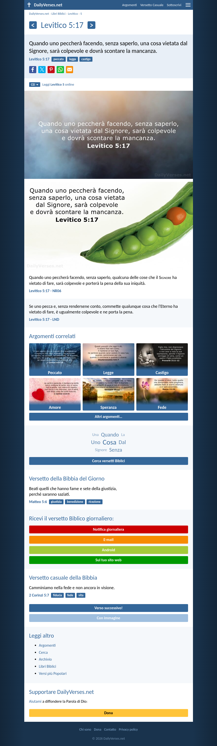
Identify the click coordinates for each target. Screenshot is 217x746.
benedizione (75, 502)
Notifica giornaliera (108, 529)
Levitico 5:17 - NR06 (45, 290)
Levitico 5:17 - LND (44, 319)
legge (72, 59)
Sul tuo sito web (108, 560)
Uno (95, 442)
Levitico (73, 13)
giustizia (56, 502)
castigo (85, 59)
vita (80, 595)
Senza (115, 450)
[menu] (188, 6)
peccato (58, 59)
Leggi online (58, 84)
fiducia (57, 595)
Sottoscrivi (174, 5)
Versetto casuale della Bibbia (63, 577)
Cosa (109, 442)
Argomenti (129, 5)
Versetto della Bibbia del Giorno (67, 478)
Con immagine (108, 618)
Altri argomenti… (108, 416)
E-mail (108, 539)
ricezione (95, 502)
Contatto (110, 729)
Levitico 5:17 (39, 59)
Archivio (45, 659)
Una (95, 434)
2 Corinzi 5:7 (39, 595)
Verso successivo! (108, 608)
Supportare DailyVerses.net (61, 691)
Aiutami (35, 701)
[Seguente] (91, 25)
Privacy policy (128, 729)
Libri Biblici (58, 13)
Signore (101, 450)
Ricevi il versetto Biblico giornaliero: (71, 518)
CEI (34, 84)
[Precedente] (33, 25)
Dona (108, 713)
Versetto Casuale (151, 5)
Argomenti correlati (52, 336)
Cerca (43, 652)
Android (108, 550)
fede (70, 595)
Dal (122, 442)
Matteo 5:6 (38, 501)
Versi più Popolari (53, 673)
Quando (110, 434)
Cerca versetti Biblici (108, 461)
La (123, 434)
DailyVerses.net (39, 13)
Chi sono (85, 729)
